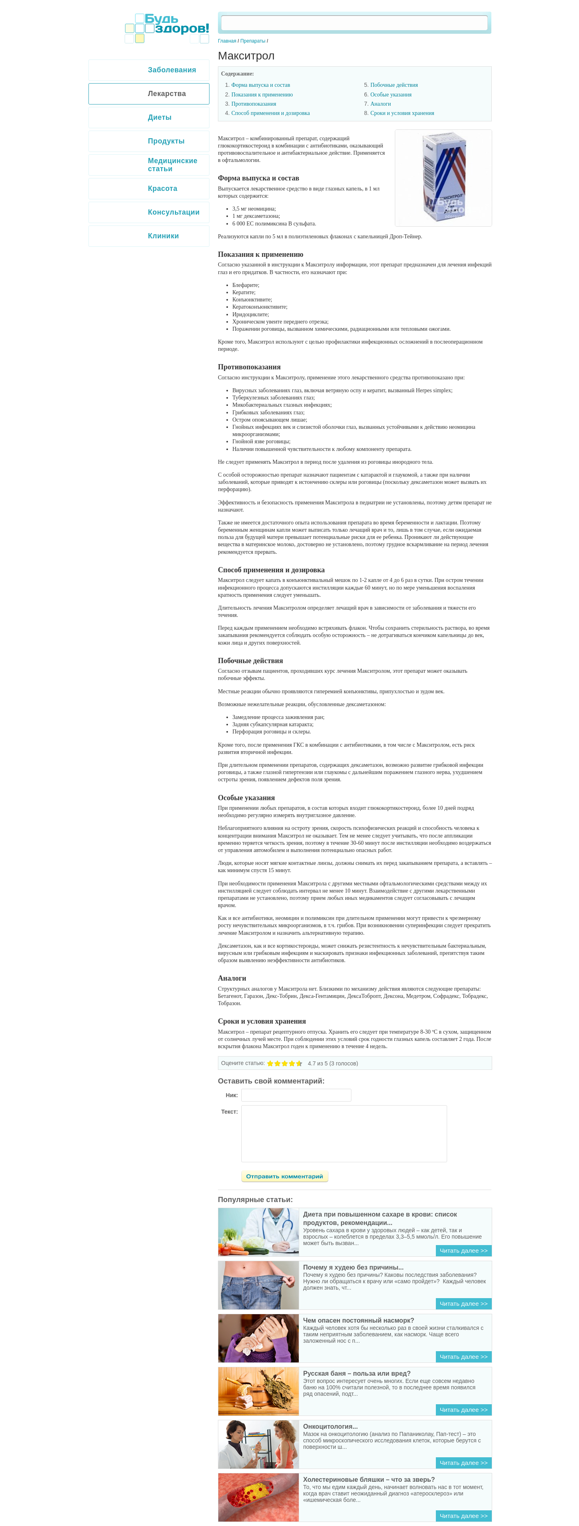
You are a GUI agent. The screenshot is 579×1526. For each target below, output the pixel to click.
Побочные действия (394, 85)
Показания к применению (262, 95)
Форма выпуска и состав (260, 85)
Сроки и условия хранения (402, 113)
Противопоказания (253, 104)
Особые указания (391, 95)
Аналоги (380, 104)
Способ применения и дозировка (270, 113)
